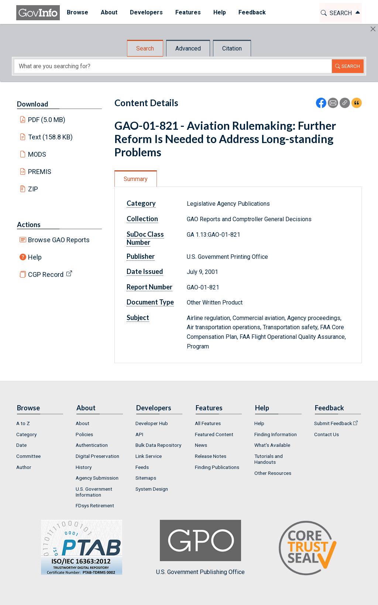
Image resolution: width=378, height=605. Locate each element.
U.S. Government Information (94, 492)
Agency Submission (97, 478)
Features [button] (187, 12)
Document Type (150, 302)
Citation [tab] (232, 48)
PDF (47, 120)
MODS (37, 154)
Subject (138, 317)
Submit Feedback (333, 423)
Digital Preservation (97, 456)
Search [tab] (145, 48)
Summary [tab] (136, 178)
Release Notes (210, 456)
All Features (208, 423)
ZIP (33, 189)
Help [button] (219, 12)
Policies (84, 434)
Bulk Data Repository (158, 445)
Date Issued (145, 271)
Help (35, 257)
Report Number (149, 287)
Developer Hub (151, 423)
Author (23, 467)
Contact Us (326, 434)
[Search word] (173, 66)
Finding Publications (217, 467)
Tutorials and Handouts (268, 459)
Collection (142, 219)
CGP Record (45, 274)
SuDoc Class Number (145, 238)
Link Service (148, 456)
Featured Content (214, 434)
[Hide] (373, 29)
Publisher (141, 256)
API (139, 434)
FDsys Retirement (95, 505)
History (84, 467)
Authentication (92, 445)
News (201, 445)
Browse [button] (76, 12)
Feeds (142, 467)
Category (141, 203)
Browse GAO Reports (59, 240)
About (82, 423)
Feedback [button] (251, 12)
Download (32, 104)
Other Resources (272, 473)
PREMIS (39, 171)
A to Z (23, 423)
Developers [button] (145, 12)
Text (50, 137)
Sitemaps (145, 478)
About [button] (108, 12)
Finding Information (275, 434)
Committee (28, 456)
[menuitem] (77, 12)
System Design (151, 489)
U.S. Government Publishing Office (200, 548)
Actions (29, 224)
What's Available (272, 445)
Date (21, 445)
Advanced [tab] (188, 48)
